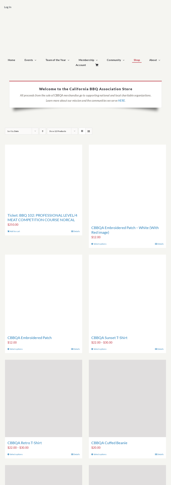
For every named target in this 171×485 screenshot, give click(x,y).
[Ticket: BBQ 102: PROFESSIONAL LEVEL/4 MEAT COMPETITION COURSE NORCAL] (43, 177)
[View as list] (89, 131)
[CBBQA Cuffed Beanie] (127, 398)
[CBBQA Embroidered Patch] (43, 293)
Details (76, 231)
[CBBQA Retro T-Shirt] (43, 398)
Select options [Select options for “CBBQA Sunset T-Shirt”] (100, 349)
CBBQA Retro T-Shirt (25, 442)
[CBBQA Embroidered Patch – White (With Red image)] (127, 183)
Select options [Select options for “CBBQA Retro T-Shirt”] (16, 454)
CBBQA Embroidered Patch (30, 337)
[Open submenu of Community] (124, 60)
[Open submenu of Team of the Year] (69, 60)
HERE (121, 100)
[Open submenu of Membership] (97, 60)
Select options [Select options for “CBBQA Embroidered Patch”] (16, 349)
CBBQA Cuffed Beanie (109, 442)
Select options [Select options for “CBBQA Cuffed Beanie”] (100, 454)
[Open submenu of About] (160, 60)
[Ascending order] (42, 131)
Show (57, 131)
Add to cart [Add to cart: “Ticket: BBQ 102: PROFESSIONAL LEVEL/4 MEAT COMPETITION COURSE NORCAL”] (15, 231)
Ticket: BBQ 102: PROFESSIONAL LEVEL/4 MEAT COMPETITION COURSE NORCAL (42, 217)
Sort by (13, 131)
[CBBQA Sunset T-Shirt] (127, 293)
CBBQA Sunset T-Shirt (109, 337)
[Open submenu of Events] (36, 60)
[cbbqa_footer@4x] (86, 19)
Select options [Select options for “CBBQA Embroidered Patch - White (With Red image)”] (100, 244)
